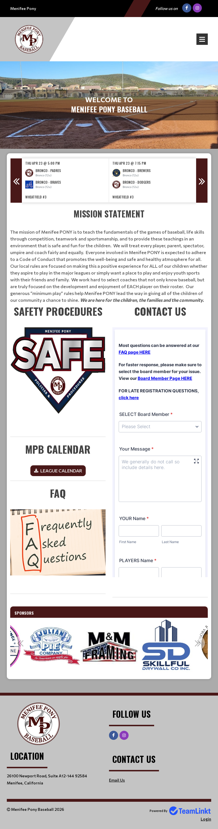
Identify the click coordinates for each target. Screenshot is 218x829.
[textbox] (58, 461)
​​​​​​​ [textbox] (58, 370)
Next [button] (201, 180)
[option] (65, 180)
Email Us (117, 780)
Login (206, 819)
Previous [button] (16, 180)
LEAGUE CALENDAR (61, 470)
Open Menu (202, 39)
